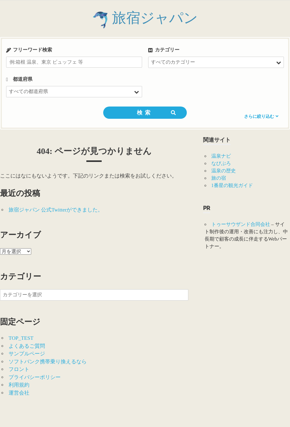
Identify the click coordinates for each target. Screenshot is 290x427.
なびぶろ (221, 163)
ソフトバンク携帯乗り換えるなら (48, 362)
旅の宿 (218, 178)
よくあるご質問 (27, 346)
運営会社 (19, 393)
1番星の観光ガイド (232, 185)
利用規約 (19, 385)
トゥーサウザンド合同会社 (240, 224)
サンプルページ (27, 354)
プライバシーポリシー (35, 377)
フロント (19, 369)
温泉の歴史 (223, 170)
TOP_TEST (21, 338)
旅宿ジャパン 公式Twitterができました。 (56, 210)
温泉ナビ (221, 156)
